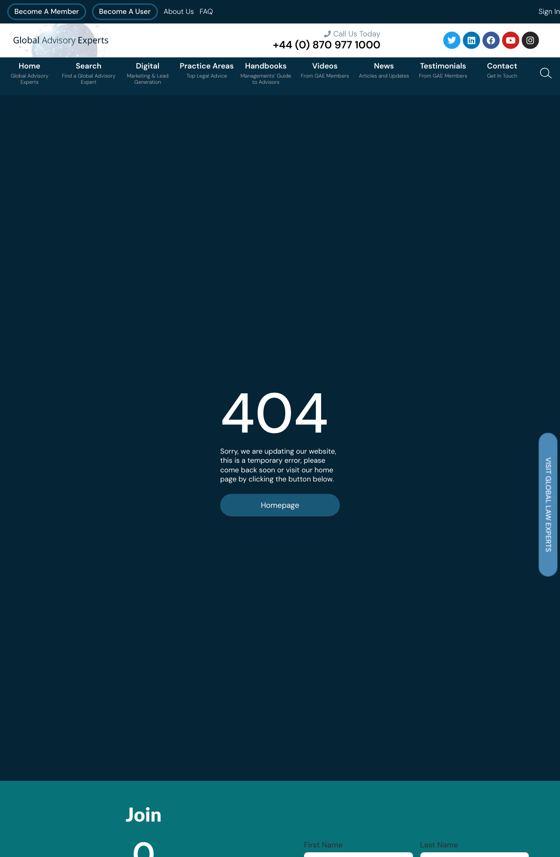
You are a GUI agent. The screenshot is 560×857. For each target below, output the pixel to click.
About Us (179, 11)
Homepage (280, 505)
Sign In (549, 11)
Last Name (439, 845)
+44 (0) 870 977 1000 (327, 45)
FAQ (206, 11)
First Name (323, 845)
